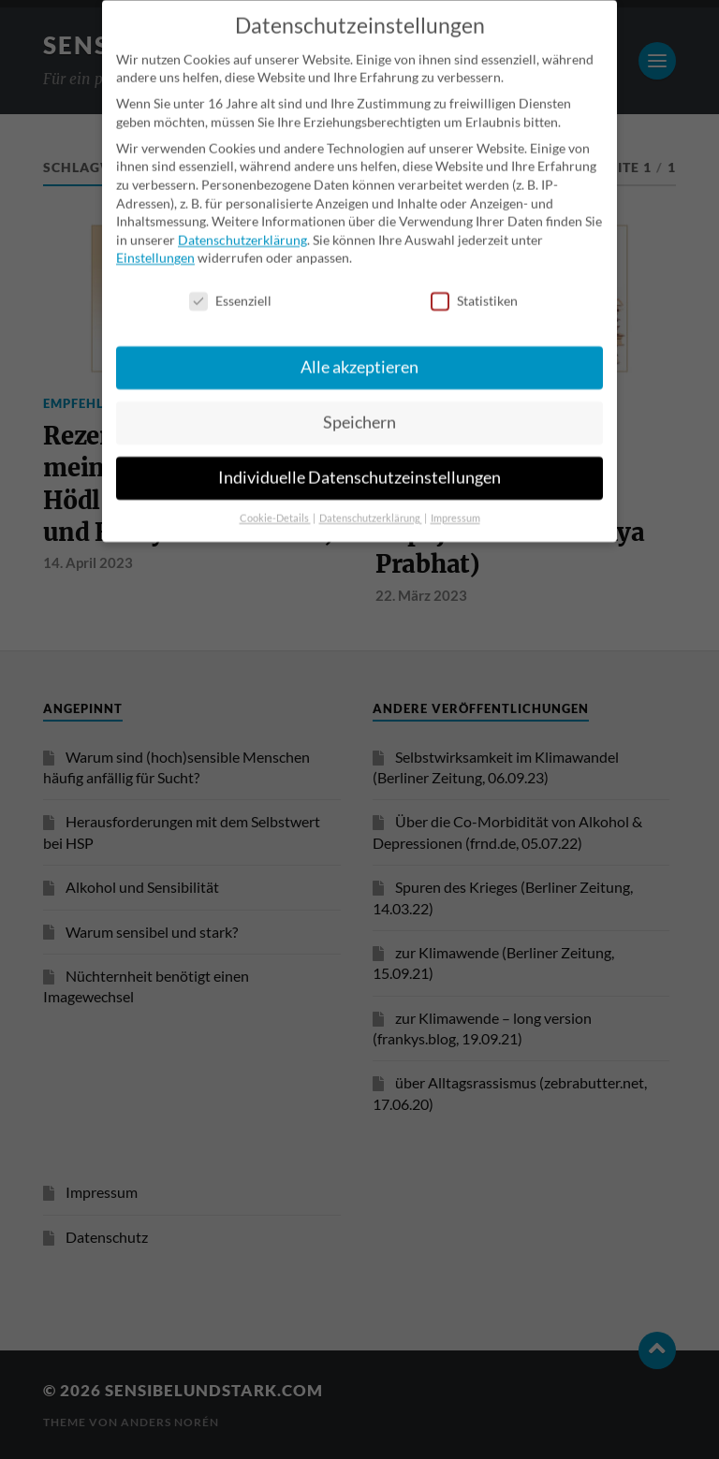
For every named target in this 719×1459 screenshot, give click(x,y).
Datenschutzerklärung (242, 215)
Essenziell (230, 276)
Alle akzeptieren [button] (359, 343)
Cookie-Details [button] (275, 494)
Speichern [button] (359, 398)
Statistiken (474, 276)
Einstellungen (155, 233)
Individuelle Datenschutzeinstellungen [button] (359, 453)
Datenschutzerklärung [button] (370, 494)
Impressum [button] (455, 494)
